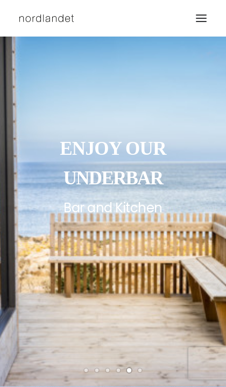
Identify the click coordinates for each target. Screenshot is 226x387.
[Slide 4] (118, 370)
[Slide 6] (140, 370)
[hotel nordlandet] (46, 18)
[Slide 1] (86, 370)
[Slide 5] (129, 370)
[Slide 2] (96, 370)
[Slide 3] (107, 370)
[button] (201, 18)
